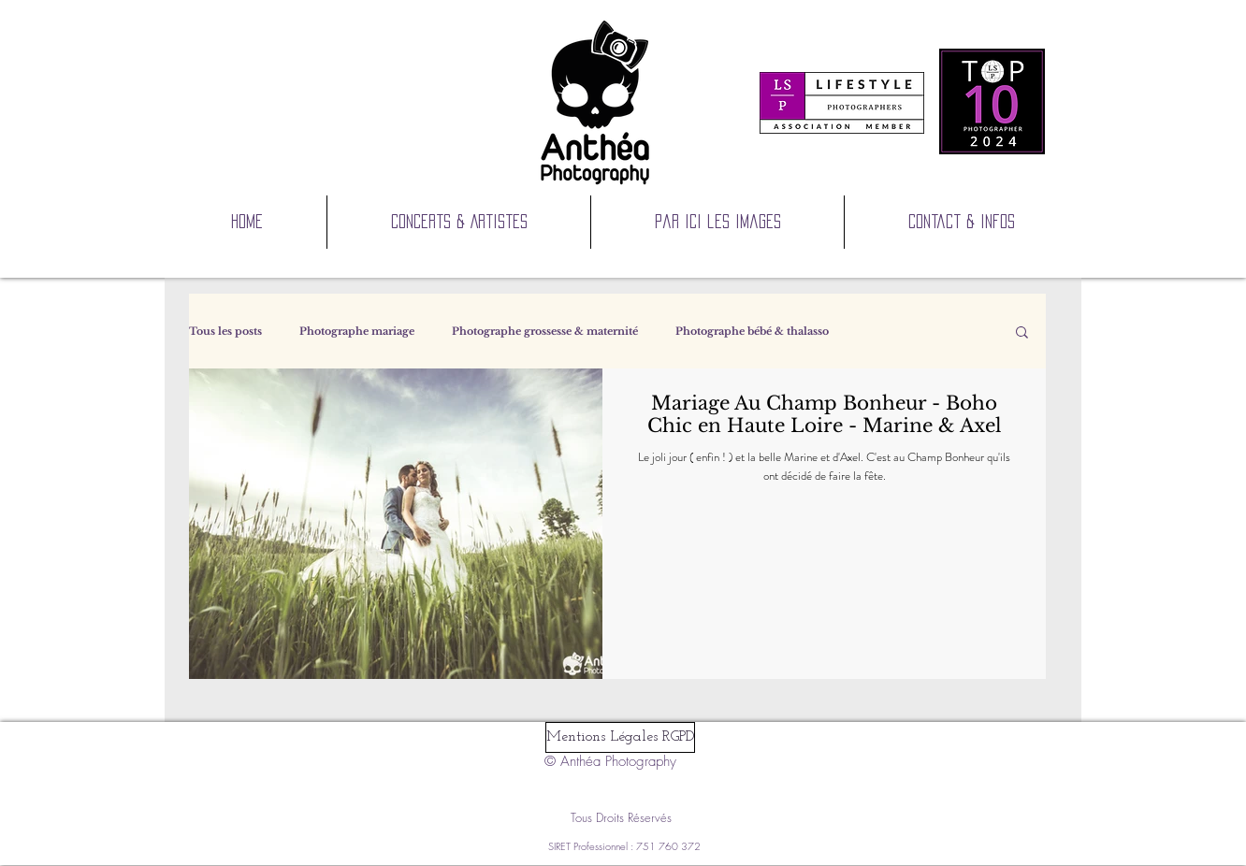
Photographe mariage (356, 331)
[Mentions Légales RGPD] (620, 737)
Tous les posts (225, 331)
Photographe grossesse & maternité (545, 331)
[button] (1022, 333)
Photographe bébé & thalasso (752, 331)
